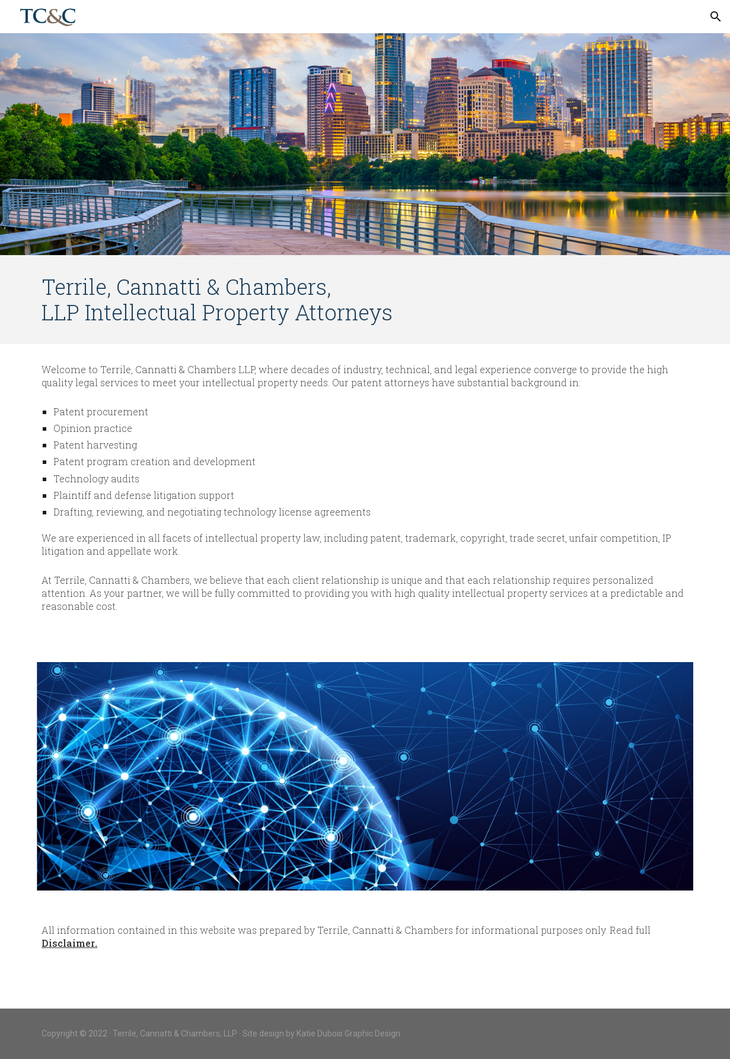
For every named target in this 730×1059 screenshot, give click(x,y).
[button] (716, 16)
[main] (365, 299)
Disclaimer (68, 943)
